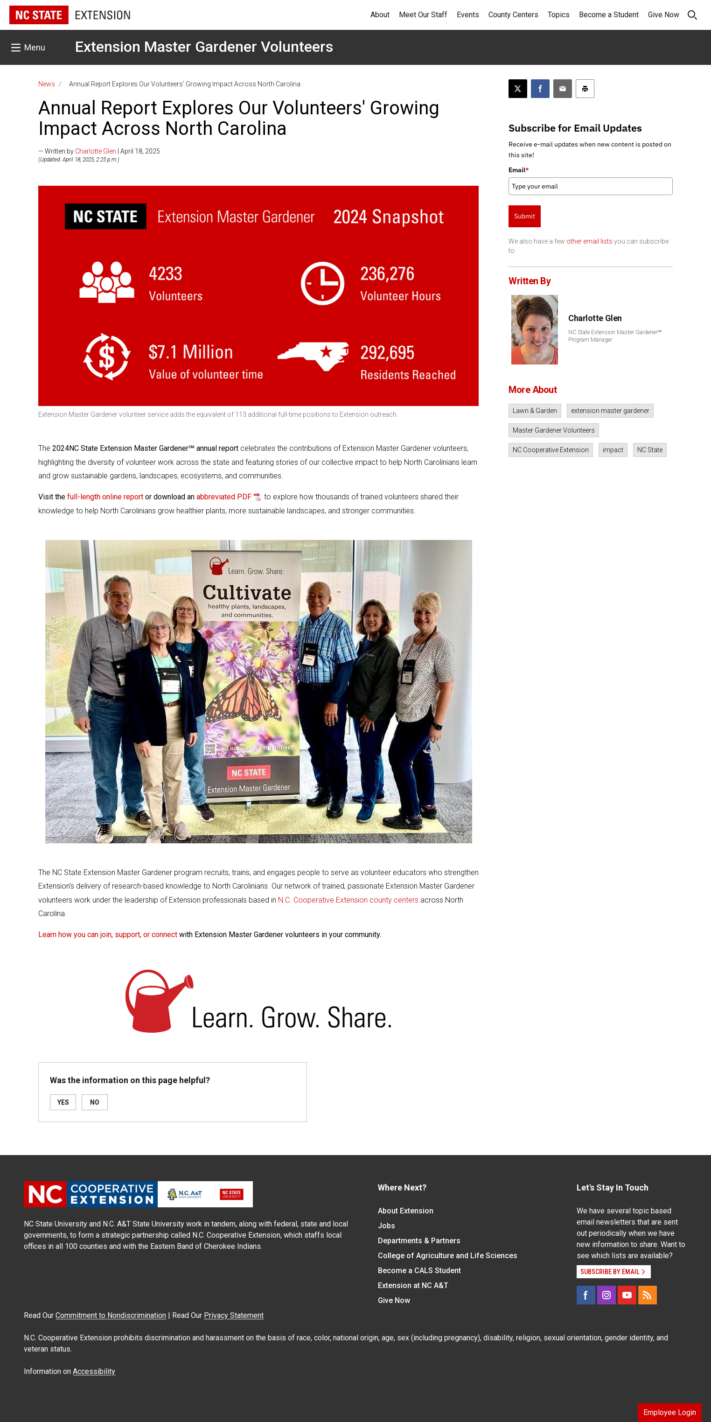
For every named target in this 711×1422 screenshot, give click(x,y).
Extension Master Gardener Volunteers (204, 47)
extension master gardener (610, 410)
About (380, 14)
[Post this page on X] (518, 88)
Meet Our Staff (423, 14)
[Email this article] (562, 88)
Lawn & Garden (535, 410)
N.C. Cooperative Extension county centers (348, 900)
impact (613, 450)
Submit (524, 216)
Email (519, 170)
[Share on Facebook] (540, 88)
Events (468, 14)
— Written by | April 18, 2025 (99, 151)
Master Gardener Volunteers (554, 430)
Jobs (386, 1225)
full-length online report (105, 496)
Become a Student (609, 14)
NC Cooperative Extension (551, 450)
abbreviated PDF (223, 496)
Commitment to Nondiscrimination (111, 1315)
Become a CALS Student (419, 1270)
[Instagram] (606, 1295)
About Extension (405, 1210)
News (46, 84)
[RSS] (647, 1295)
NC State (649, 450)
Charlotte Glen (95, 151)
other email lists (589, 241)
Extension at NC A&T (413, 1285)
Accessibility (94, 1371)
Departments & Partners (419, 1240)
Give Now (663, 14)
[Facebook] (586, 1295)
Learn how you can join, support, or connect (107, 934)
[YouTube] (627, 1295)
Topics (559, 14)
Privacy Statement (234, 1315)
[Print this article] (585, 88)
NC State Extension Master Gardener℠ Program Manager (615, 336)
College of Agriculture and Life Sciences (447, 1255)
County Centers (513, 14)
